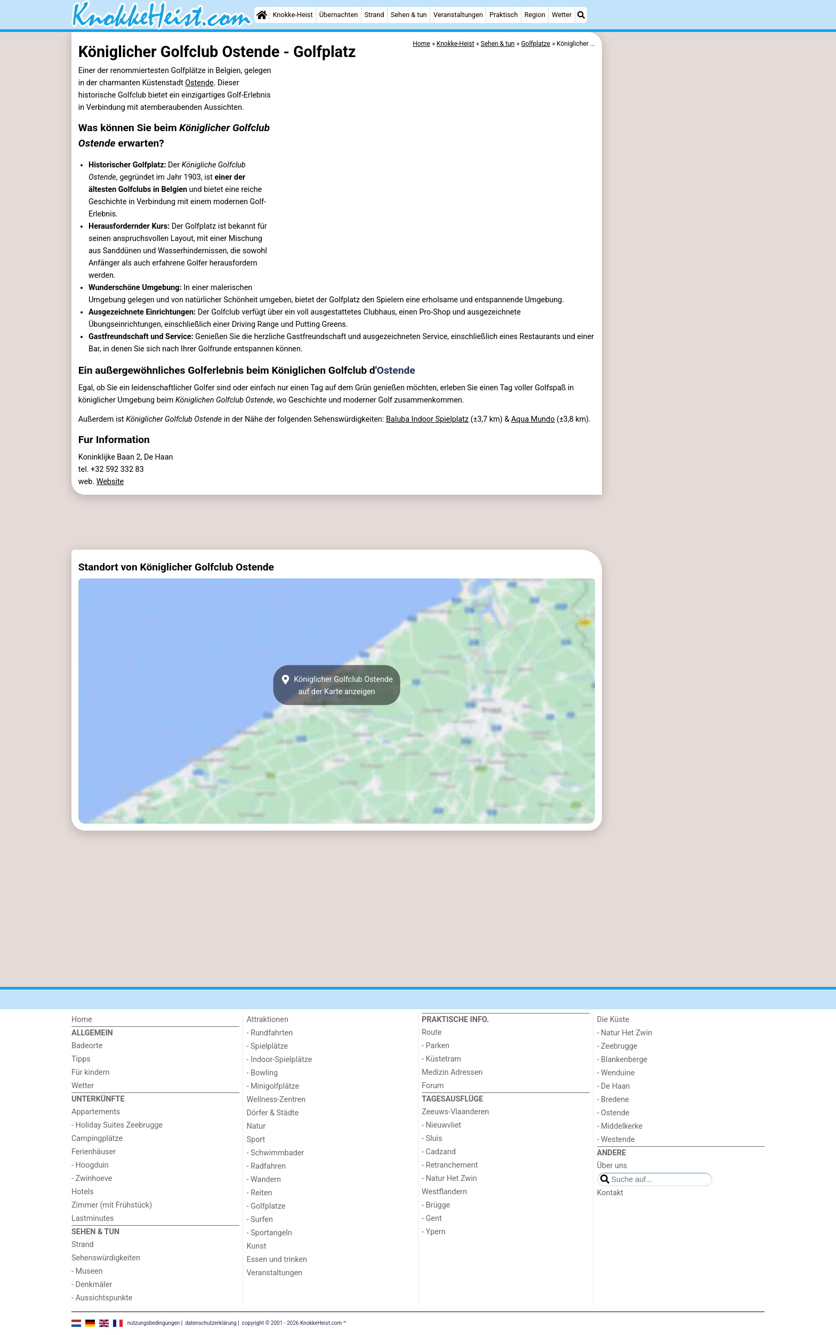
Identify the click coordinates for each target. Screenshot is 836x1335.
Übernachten (338, 15)
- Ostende (613, 1112)
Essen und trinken (277, 1259)
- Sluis (432, 1138)
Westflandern (444, 1191)
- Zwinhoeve (91, 1178)
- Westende (616, 1139)
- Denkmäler (91, 1284)
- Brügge (436, 1205)
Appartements (95, 1111)
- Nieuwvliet (441, 1125)
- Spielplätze (267, 1046)
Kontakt (610, 1192)
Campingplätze (97, 1138)
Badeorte (86, 1045)
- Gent (432, 1218)
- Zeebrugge (617, 1046)
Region (534, 15)
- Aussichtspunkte (101, 1297)
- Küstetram (441, 1059)
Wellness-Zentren (276, 1099)
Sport (256, 1139)
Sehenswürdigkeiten (105, 1257)
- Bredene (613, 1099)
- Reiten (259, 1192)
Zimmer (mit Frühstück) (111, 1205)
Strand (374, 15)
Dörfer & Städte (273, 1112)
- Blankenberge (622, 1059)
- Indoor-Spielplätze (279, 1059)
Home (81, 1019)
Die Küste (613, 1019)
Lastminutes (92, 1218)
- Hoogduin (90, 1165)
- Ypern (433, 1231)
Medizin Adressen (452, 1072)
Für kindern (90, 1072)
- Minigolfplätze (273, 1086)
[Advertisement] (685, 277)
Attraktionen (267, 1019)
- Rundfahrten (270, 1033)
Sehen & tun (409, 15)
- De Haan (613, 1086)
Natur (256, 1126)
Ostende (199, 82)
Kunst (257, 1246)
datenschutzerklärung (210, 1323)
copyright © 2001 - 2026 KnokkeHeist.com (292, 1323)
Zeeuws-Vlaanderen (455, 1111)
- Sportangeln (269, 1232)
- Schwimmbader (275, 1152)
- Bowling (262, 1072)
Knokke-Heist (292, 15)
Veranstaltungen (458, 15)
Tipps (81, 1059)
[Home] (261, 15)
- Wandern (264, 1179)
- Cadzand (439, 1151)
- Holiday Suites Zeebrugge (117, 1125)
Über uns (612, 1165)
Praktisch (503, 15)
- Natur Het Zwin (449, 1178)
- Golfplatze (266, 1206)
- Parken (435, 1045)
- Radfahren (266, 1166)
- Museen (87, 1271)
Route (431, 1032)
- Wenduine (616, 1072)
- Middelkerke (619, 1126)
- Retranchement (450, 1165)
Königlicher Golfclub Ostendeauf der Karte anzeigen (336, 685)
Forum (433, 1085)
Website (110, 481)
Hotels (82, 1191)
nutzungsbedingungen (153, 1323)
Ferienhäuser (93, 1151)
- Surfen (260, 1219)
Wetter (562, 15)
